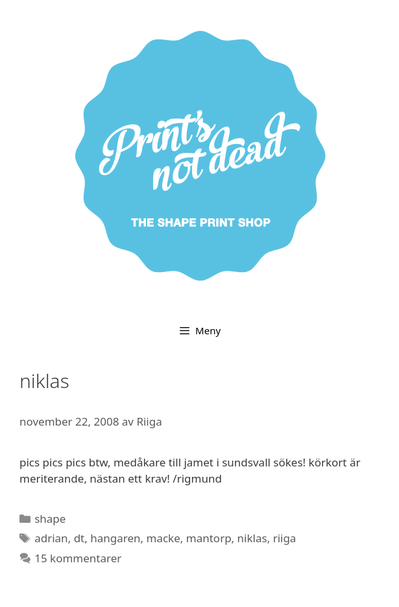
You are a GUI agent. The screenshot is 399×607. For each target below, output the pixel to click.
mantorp (209, 538)
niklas (252, 538)
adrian (50, 538)
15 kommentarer (77, 558)
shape (50, 518)
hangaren (115, 538)
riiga (284, 538)
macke (163, 538)
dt (79, 538)
